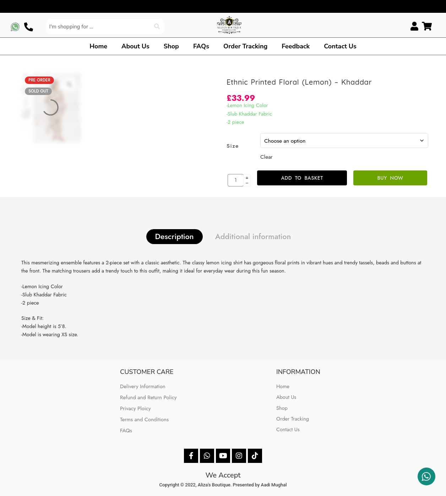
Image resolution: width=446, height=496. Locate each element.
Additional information (253, 236)
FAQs (201, 46)
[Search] (158, 26)
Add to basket (302, 177)
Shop (171, 46)
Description (174, 236)
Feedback (296, 46)
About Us (135, 46)
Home (98, 46)
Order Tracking (245, 46)
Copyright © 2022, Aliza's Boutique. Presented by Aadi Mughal (223, 484)
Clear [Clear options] (266, 157)
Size (233, 146)
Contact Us (340, 46)
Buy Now (390, 177)
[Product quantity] (236, 180)
